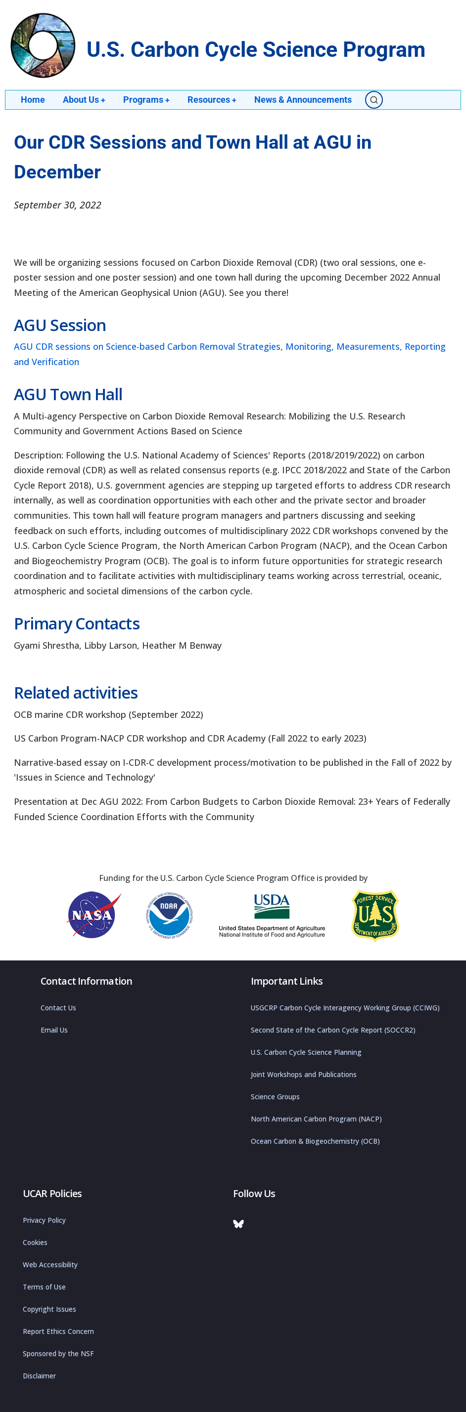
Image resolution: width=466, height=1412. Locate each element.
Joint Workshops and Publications (304, 1074)
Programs (147, 99)
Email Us (54, 1030)
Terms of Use (44, 1287)
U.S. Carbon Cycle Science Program (256, 49)
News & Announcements (304, 99)
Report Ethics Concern (58, 1331)
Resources (213, 99)
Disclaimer (39, 1375)
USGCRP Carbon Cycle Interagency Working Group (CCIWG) (345, 1007)
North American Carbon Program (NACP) (316, 1119)
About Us (84, 99)
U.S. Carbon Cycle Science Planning (306, 1052)
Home (33, 99)
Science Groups (275, 1096)
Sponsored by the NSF (58, 1353)
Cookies (35, 1242)
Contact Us (58, 1007)
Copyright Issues (49, 1309)
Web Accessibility (50, 1264)
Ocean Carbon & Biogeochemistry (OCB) (315, 1141)
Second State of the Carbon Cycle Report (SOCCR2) (333, 1030)
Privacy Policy (44, 1220)
